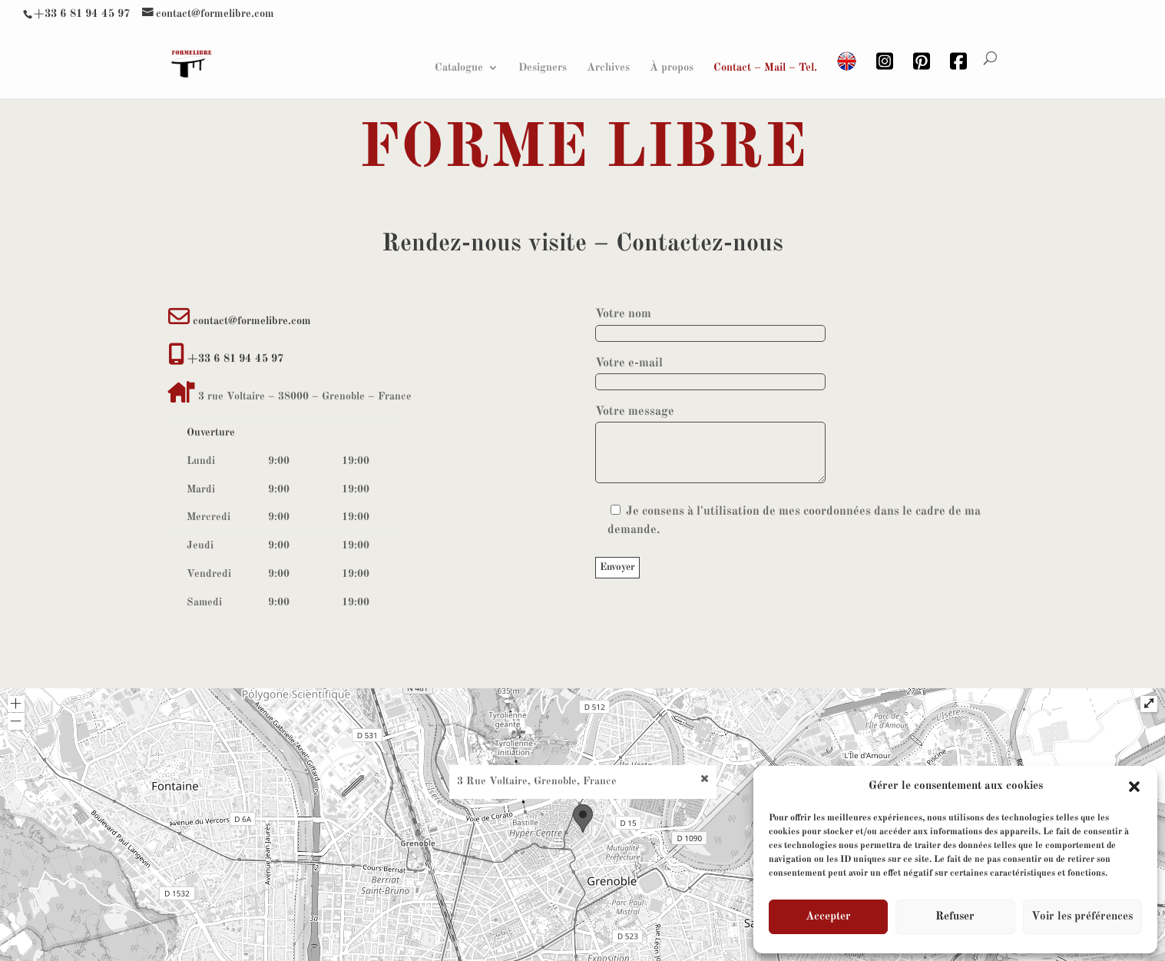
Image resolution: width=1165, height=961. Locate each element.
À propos (671, 66)
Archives (608, 66)
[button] (1134, 786)
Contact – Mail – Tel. (765, 66)
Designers (542, 66)
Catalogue (459, 66)
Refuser (955, 917)
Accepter (828, 917)
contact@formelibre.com (252, 321)
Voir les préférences (1082, 917)
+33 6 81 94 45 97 (82, 12)
